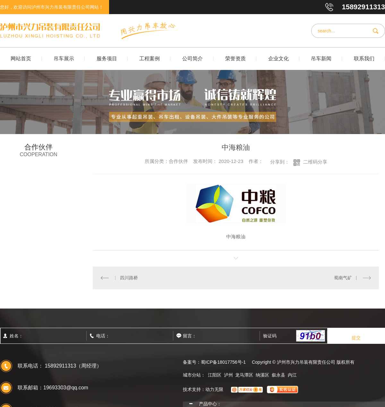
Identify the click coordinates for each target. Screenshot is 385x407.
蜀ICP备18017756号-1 (223, 361)
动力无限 (214, 389)
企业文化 (278, 58)
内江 (292, 374)
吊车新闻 (321, 58)
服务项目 (107, 58)
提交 (356, 337)
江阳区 (214, 374)
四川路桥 (129, 277)
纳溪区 (262, 374)
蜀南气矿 (343, 277)
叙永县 (278, 374)
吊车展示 (64, 58)
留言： (203, 335)
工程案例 (149, 58)
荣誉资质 (235, 58)
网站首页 (21, 58)
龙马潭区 (244, 374)
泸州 (228, 374)
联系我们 (364, 58)
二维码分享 (315, 162)
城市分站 (192, 374)
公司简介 (192, 58)
